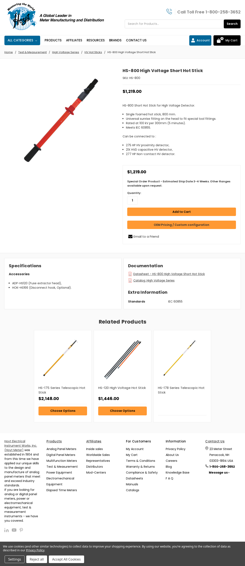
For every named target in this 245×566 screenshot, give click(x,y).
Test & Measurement (62, 466)
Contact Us (136, 40)
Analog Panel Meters (61, 449)
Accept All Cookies (66, 559)
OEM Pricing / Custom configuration (181, 224)
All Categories (22, 40)
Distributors (94, 466)
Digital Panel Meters (60, 455)
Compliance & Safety (142, 472)
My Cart (132, 455)
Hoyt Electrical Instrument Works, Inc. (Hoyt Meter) (20, 445)
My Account (135, 449)
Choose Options (62, 410)
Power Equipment (59, 472)
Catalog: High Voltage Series (154, 280)
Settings (14, 559)
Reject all (37, 559)
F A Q (169, 478)
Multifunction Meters (61, 460)
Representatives (98, 460)
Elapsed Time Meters (61, 490)
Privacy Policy (175, 449)
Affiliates (74, 40)
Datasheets (134, 478)
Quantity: (134, 193)
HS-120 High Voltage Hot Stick (122, 387)
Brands (115, 40)
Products (53, 40)
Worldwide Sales (98, 455)
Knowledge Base (177, 472)
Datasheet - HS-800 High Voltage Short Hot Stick (169, 274)
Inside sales (94, 449)
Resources (96, 40)
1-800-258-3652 (223, 12)
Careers (171, 460)
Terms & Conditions (140, 460)
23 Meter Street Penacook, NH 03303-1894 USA (221, 455)
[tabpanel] (62, 376)
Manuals (132, 484)
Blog (169, 466)
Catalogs (132, 490)
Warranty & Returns (140, 466)
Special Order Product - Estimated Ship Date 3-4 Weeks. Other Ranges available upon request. (178, 183)
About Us (172, 455)
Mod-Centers (96, 472)
